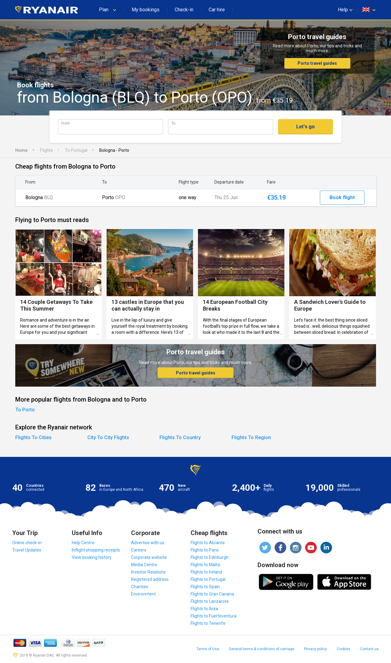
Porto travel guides (317, 63)
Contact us (369, 649)
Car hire (217, 10)
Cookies (343, 649)
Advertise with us (147, 542)
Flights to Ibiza (204, 608)
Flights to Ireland (206, 572)
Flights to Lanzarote (210, 601)
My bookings (145, 10)
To (173, 123)
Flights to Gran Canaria (212, 594)
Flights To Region (251, 437)
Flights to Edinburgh (209, 557)
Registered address (150, 579)
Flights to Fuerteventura (213, 616)
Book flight (342, 197)
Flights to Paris (205, 550)
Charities (139, 586)
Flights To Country (180, 437)
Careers (138, 550)
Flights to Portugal (208, 579)
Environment (143, 594)
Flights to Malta (205, 564)
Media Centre (144, 564)
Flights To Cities (33, 437)
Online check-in (27, 542)
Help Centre (83, 542)
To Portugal (76, 150)
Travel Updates (26, 550)
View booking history (91, 557)
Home (21, 150)
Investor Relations (148, 572)
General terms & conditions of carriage (261, 649)
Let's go (305, 126)
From (65, 123)
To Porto (25, 410)
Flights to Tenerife (208, 623)
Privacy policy (315, 649)
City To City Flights (108, 437)
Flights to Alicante (208, 542)
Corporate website (149, 557)
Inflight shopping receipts (96, 550)
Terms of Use (207, 649)
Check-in (184, 10)
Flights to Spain (205, 586)
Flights (46, 150)
